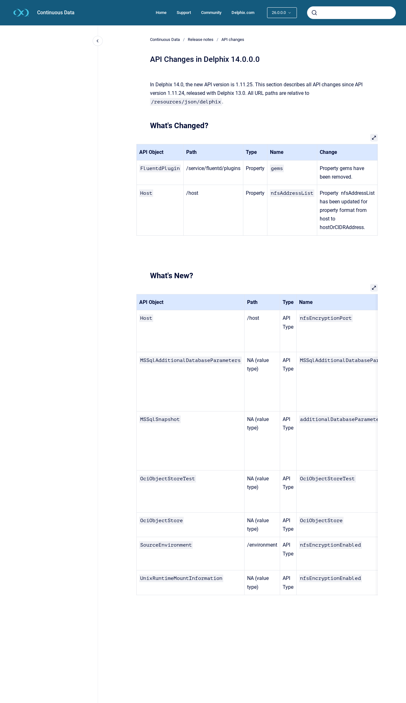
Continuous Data (56, 13)
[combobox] (351, 13)
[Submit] (314, 13)
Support (184, 12)
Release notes (200, 39)
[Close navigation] (98, 41)
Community (211, 12)
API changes (232, 39)
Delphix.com (243, 12)
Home (161, 12)
